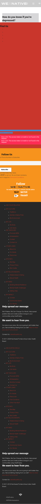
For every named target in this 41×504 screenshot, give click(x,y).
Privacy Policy (14, 265)
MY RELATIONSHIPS (13, 272)
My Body (12, 225)
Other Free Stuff (15, 403)
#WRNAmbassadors (12, 500)
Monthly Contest (15, 382)
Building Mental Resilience (18, 285)
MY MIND (9, 282)
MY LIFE (8, 222)
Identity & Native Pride (17, 215)
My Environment (15, 218)
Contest (12, 239)
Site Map (12, 262)
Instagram (7, 38)
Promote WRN (14, 233)
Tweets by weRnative (6, 82)
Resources (13, 255)
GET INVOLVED (11, 230)
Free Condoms (14, 400)
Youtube (6, 35)
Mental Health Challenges (18, 288)
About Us (13, 249)
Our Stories (13, 304)
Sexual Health (14, 278)
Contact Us (13, 242)
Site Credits (13, 268)
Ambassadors (14, 236)
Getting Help (14, 291)
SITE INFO (9, 259)
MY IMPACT (10, 295)
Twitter (6, 32)
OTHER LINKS (10, 246)
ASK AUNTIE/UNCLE (13, 348)
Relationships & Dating (17, 275)
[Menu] (27, 3)
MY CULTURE (10, 209)
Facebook (7, 29)
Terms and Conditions (17, 177)
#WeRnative (10, 497)
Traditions (13, 212)
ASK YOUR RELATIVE (13, 205)
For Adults (13, 252)
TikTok (6, 41)
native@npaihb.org (16, 334)
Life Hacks (13, 228)
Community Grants (16, 301)
